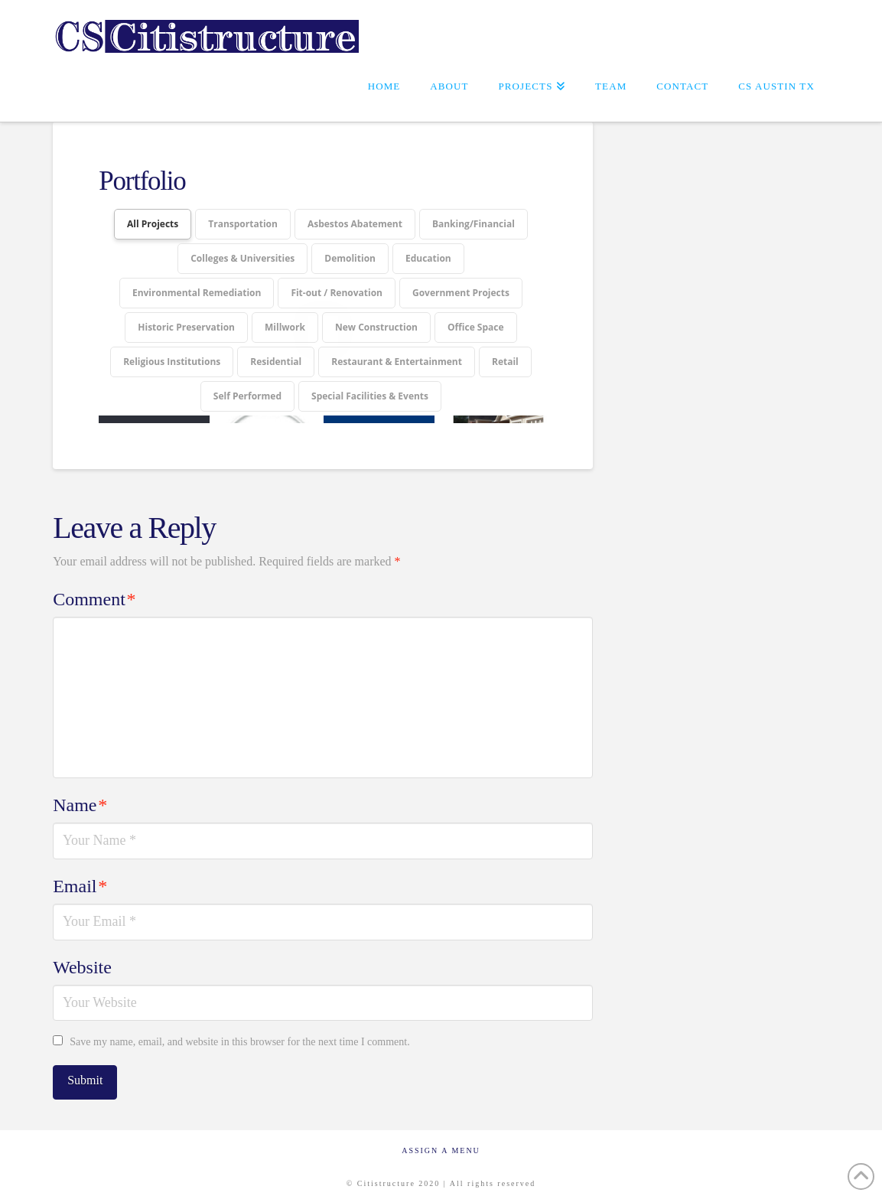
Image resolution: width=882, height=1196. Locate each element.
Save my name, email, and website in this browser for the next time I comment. (239, 1034)
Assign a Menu (441, 1143)
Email (80, 878)
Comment (94, 591)
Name (80, 797)
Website (82, 960)
